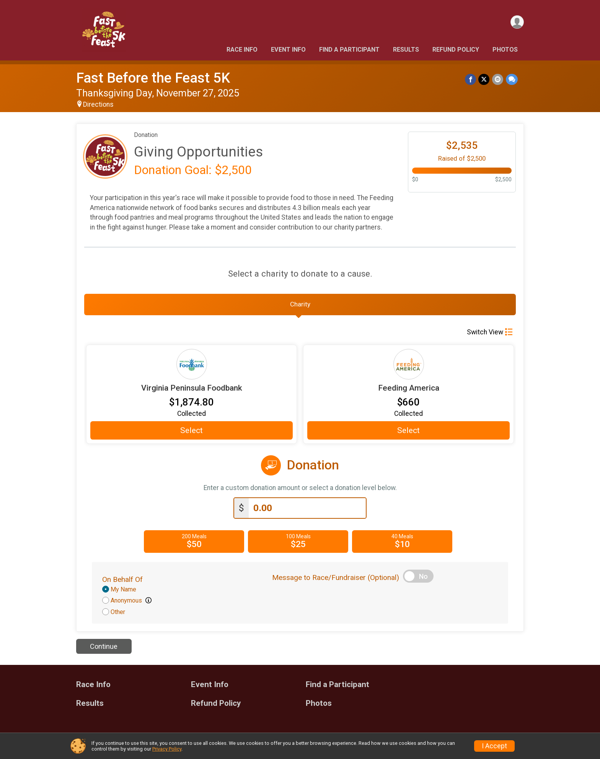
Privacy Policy (166, 749)
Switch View (489, 334)
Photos (505, 49)
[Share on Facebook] (471, 79)
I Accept (494, 746)
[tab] (300, 306)
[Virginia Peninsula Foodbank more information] (191, 366)
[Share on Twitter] (484, 79)
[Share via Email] (498, 79)
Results (406, 49)
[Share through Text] (512, 79)
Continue (103, 649)
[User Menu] (517, 22)
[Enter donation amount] (307, 510)
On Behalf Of (122, 581)
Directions (98, 104)
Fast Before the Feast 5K (153, 78)
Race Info (242, 49)
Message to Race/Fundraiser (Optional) (335, 579)
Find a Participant (349, 49)
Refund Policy (455, 49)
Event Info (288, 49)
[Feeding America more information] (408, 366)
